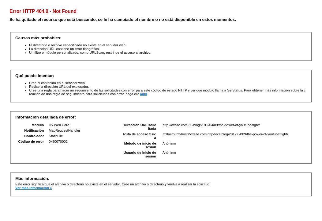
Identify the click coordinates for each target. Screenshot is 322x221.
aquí (143, 94)
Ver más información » (33, 188)
